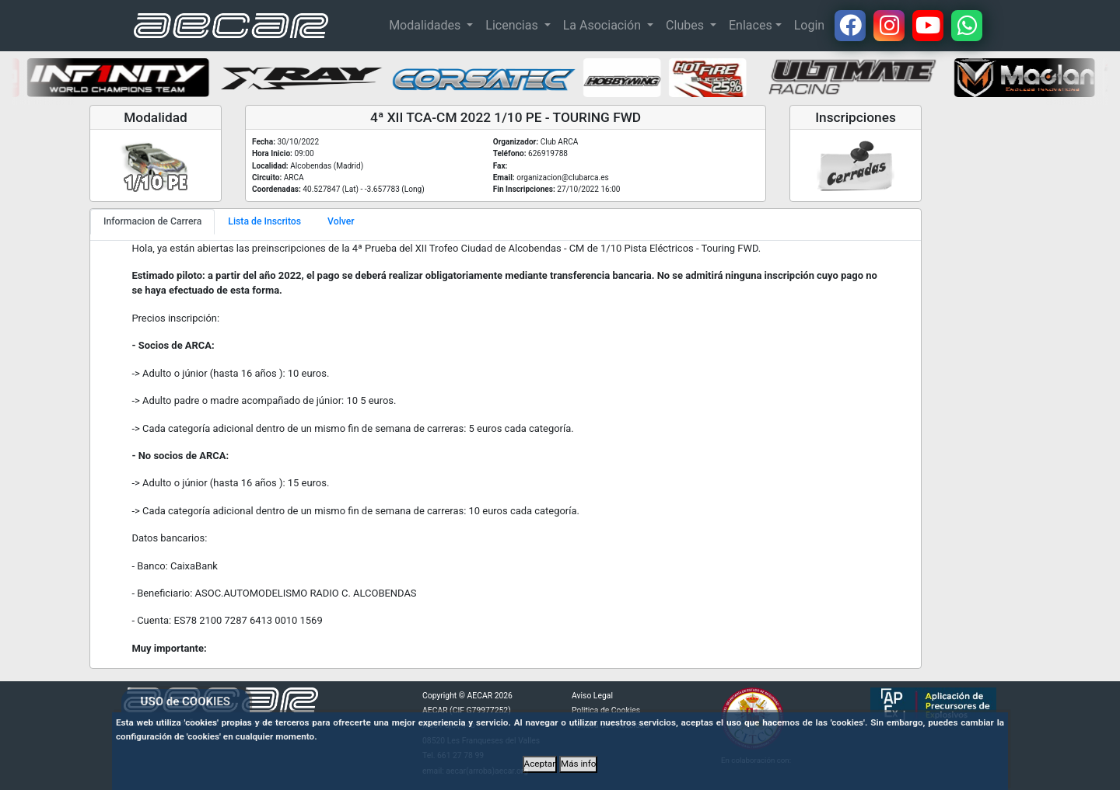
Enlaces (750, 25)
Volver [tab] (341, 221)
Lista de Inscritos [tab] (264, 221)
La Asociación (603, 25)
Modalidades (426, 25)
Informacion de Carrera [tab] (152, 221)
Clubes (686, 25)
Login (809, 25)
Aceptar (540, 763)
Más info (578, 763)
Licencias (513, 25)
